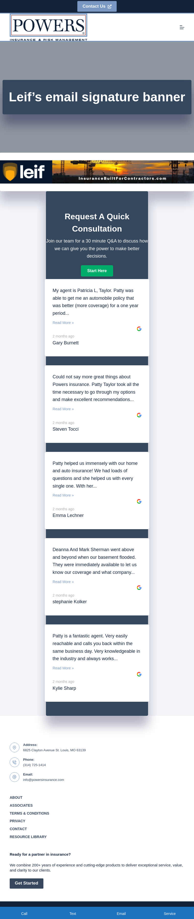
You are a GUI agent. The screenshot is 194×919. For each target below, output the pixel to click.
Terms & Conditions (29, 813)
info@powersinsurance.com (43, 780)
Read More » (63, 323)
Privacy (17, 821)
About (16, 797)
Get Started (26, 883)
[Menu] (182, 27)
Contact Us (96, 6)
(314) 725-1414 (34, 765)
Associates (21, 805)
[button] (97, 270)
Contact (18, 829)
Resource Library (28, 837)
